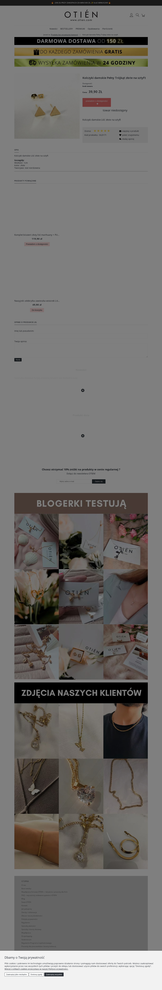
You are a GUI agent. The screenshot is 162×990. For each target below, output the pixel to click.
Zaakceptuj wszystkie (54, 975)
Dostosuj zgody (36, 975)
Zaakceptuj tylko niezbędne (16, 975)
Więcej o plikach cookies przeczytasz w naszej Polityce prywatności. (36, 969)
